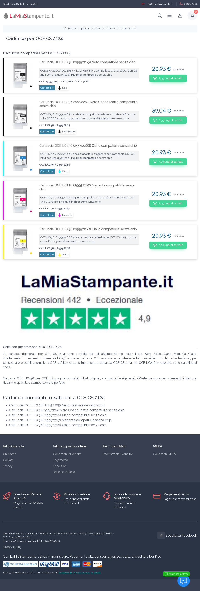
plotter (85, 28)
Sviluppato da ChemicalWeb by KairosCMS (80, 573)
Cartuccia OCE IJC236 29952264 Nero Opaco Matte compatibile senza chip (88, 104)
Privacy (8, 466)
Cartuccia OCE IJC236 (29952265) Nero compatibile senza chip (87, 62)
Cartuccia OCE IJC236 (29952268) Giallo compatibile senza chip (88, 229)
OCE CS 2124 (129, 28)
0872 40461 (188, 4)
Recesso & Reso (64, 472)
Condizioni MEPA (164, 454)
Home (69, 28)
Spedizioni (60, 466)
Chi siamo (9, 454)
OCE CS (110, 28)
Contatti (8, 460)
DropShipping (12, 547)
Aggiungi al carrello (168, 78)
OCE (97, 28)
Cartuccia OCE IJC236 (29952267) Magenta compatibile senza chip (87, 187)
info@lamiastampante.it (157, 4)
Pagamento (60, 460)
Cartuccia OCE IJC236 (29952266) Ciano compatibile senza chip (88, 146)
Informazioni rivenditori (118, 454)
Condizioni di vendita (67, 454)
